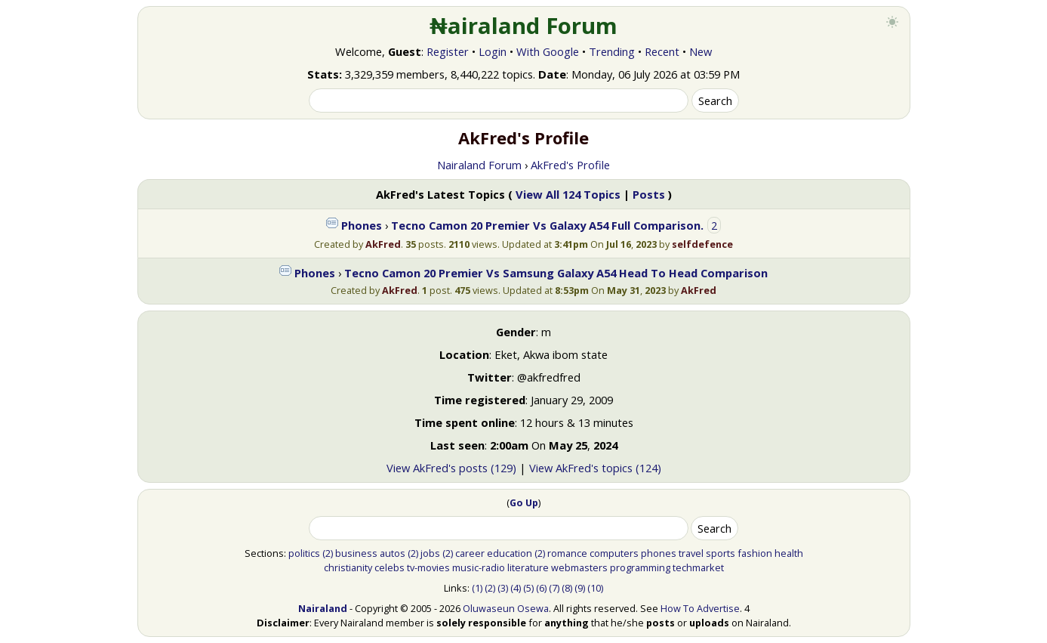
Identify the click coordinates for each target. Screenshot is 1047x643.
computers (614, 553)
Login (493, 51)
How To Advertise (700, 608)
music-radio (478, 567)
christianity (348, 567)
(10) (595, 588)
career (470, 553)
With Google (547, 51)
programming (640, 567)
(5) (528, 588)
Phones (361, 225)
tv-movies (428, 567)
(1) (477, 588)
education (509, 553)
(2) (327, 553)
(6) (541, 588)
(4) (515, 588)
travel (691, 553)
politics (304, 553)
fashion (755, 553)
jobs (430, 553)
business (356, 553)
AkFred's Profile (570, 164)
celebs (389, 567)
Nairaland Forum (479, 164)
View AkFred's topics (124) (595, 467)
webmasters (579, 567)
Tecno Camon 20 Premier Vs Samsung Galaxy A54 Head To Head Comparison (556, 272)
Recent (662, 51)
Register (447, 51)
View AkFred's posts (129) (451, 467)
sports (720, 553)
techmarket (698, 567)
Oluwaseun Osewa (506, 608)
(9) (579, 588)
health (788, 553)
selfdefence (702, 244)
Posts (649, 194)
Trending (612, 51)
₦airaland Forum (523, 26)
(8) (567, 588)
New (700, 51)
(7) (554, 588)
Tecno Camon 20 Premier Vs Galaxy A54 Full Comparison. (547, 225)
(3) (502, 588)
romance (567, 553)
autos (392, 553)
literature (528, 567)
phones (658, 553)
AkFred (383, 244)
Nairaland (322, 608)
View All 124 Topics (568, 194)
